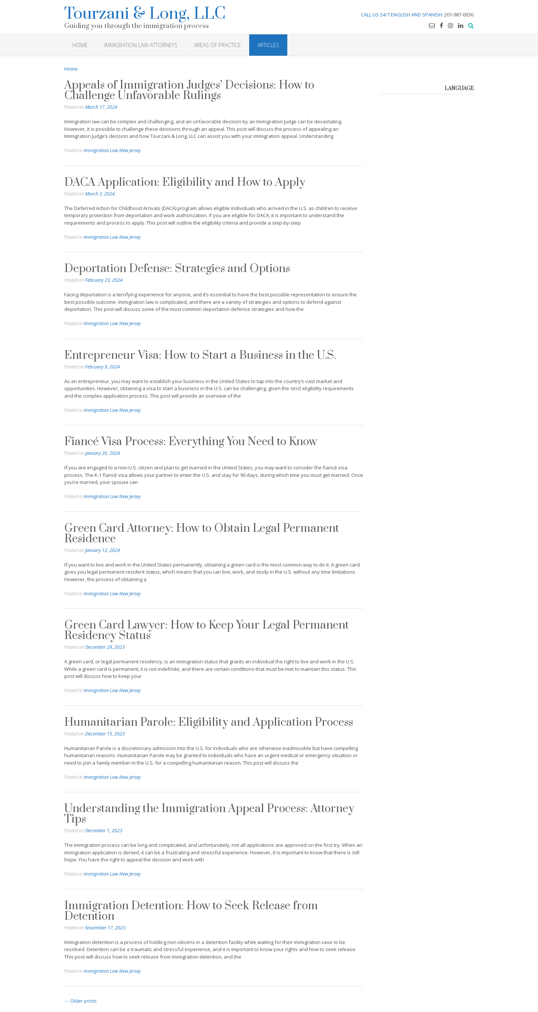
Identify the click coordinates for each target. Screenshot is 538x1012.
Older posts (80, 1000)
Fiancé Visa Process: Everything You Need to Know (190, 442)
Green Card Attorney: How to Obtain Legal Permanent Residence (201, 533)
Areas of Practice (217, 45)
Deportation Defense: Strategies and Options (177, 269)
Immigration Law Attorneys (140, 45)
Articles (268, 45)
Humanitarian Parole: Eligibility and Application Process (208, 722)
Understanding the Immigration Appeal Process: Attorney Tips (209, 814)
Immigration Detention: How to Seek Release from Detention (191, 911)
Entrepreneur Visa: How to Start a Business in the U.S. (200, 355)
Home (71, 68)
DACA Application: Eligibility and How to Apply (184, 182)
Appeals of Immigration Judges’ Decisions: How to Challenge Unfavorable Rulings (189, 90)
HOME (80, 45)
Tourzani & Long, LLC (145, 12)
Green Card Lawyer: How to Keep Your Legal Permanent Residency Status (206, 630)
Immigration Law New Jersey (112, 150)
